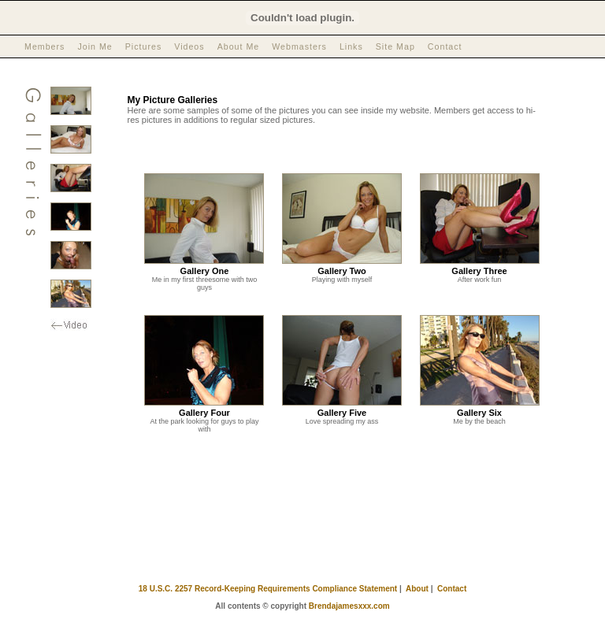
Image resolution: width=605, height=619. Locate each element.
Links (351, 46)
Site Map (395, 46)
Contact (445, 46)
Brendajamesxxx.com (349, 606)
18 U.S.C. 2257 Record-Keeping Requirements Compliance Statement (268, 588)
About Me (238, 46)
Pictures (143, 46)
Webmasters (299, 46)
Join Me (94, 46)
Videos (189, 46)
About (417, 588)
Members (44, 46)
